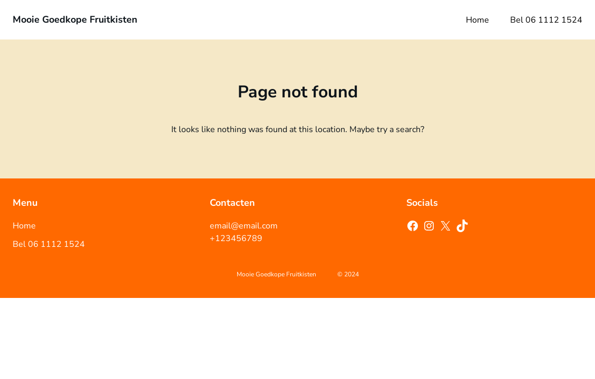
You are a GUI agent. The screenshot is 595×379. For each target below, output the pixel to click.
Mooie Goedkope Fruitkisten (75, 19)
